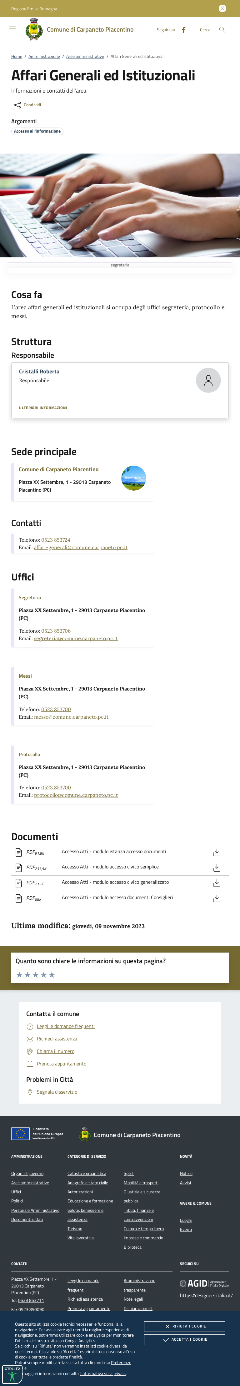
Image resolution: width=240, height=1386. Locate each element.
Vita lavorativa (81, 1237)
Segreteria (30, 597)
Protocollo (29, 754)
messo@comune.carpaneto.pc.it (71, 717)
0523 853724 (55, 540)
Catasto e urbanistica (87, 1173)
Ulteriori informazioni (43, 407)
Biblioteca (133, 1247)
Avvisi (185, 1182)
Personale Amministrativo (35, 1210)
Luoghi (186, 1220)
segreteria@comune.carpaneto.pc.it (76, 638)
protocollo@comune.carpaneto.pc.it (76, 795)
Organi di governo (27, 1173)
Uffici (16, 1191)
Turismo (75, 1228)
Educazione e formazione (90, 1200)
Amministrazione (44, 56)
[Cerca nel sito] (222, 29)
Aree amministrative (85, 56)
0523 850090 (31, 1309)
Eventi (186, 1229)
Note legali (133, 1299)
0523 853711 (31, 1300)
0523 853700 (56, 709)
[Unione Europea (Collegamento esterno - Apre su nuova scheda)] (39, 1135)
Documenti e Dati (27, 1219)
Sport (129, 1173)
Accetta (185, 1340)
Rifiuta (184, 1327)
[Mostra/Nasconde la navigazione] (12, 29)
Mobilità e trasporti (141, 1182)
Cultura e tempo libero (144, 1228)
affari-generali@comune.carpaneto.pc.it (81, 547)
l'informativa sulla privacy (103, 1373)
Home (16, 56)
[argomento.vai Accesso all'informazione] (37, 130)
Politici (17, 1200)
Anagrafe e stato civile (88, 1182)
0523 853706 (56, 631)
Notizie (186, 1173)
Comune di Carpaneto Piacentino (59, 469)
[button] (34, 8)
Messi (25, 676)
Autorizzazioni (80, 1191)
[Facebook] (181, 29)
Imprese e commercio (143, 1237)
